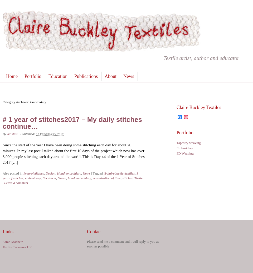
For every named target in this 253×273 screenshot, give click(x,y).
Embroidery (185, 148)
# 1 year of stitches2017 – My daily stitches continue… (72, 123)
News (128, 76)
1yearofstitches (33, 173)
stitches (127, 178)
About (110, 76)
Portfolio (33, 76)
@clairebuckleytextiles (119, 173)
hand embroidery (79, 178)
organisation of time (107, 178)
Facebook (49, 178)
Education (57, 76)
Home (12, 76)
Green (62, 178)
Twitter (139, 178)
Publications (86, 76)
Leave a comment (16, 183)
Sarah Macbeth (13, 242)
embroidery (33, 178)
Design (50, 173)
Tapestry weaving (189, 143)
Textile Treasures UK (17, 247)
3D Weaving (185, 153)
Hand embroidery (69, 173)
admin (12, 134)
